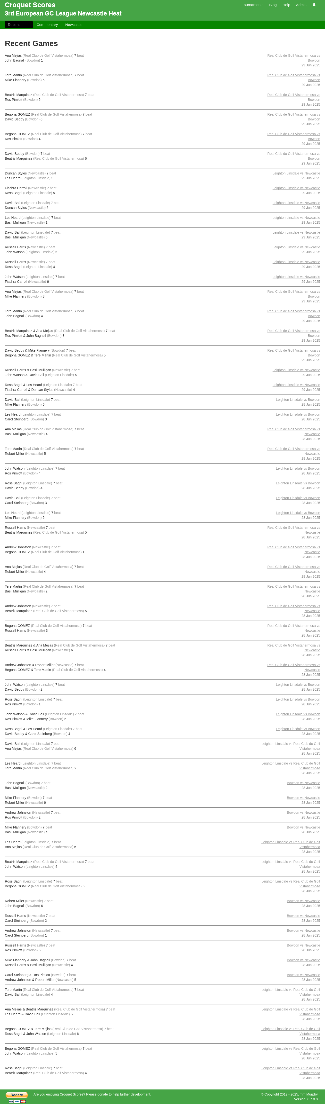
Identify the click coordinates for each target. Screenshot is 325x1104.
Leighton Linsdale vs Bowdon (298, 400)
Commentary (47, 25)
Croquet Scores (30, 4)
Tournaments (252, 5)
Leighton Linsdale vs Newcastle (296, 173)
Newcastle (74, 25)
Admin (301, 5)
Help (286, 5)
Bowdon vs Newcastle (303, 783)
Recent (14, 25)
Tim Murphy (309, 1094)
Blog (273, 5)
